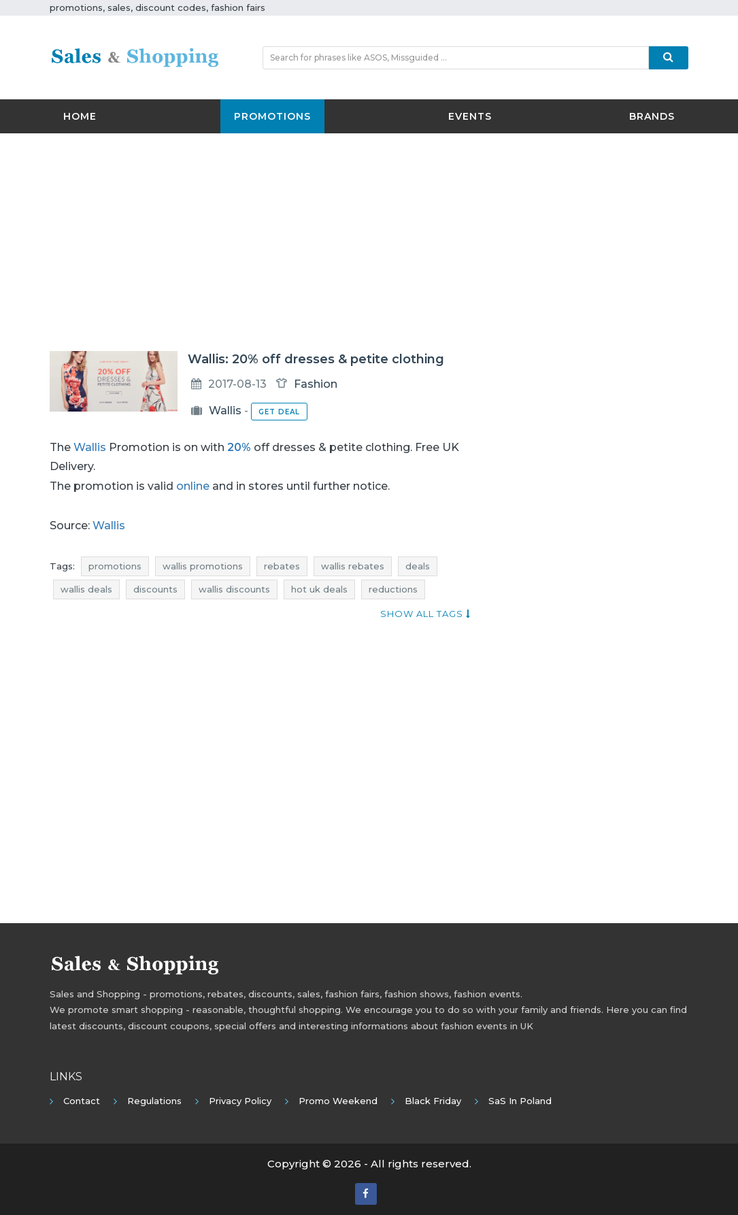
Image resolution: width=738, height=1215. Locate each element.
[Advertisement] (369, 242)
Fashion (315, 384)
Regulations (154, 1100)
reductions (393, 589)
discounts (155, 589)
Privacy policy (240, 1100)
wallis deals (86, 589)
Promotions (272, 116)
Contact (81, 1100)
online (192, 486)
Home (80, 116)
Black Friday (433, 1100)
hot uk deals (319, 589)
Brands (652, 116)
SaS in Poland (520, 1100)
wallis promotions (203, 566)
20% (239, 447)
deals (417, 566)
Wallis (225, 410)
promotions (114, 566)
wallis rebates (352, 566)
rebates (282, 566)
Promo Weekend (338, 1100)
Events (470, 116)
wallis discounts (234, 589)
